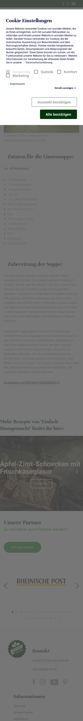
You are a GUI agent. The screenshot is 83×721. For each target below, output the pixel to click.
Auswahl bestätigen (54, 102)
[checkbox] (8, 72)
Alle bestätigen (58, 114)
